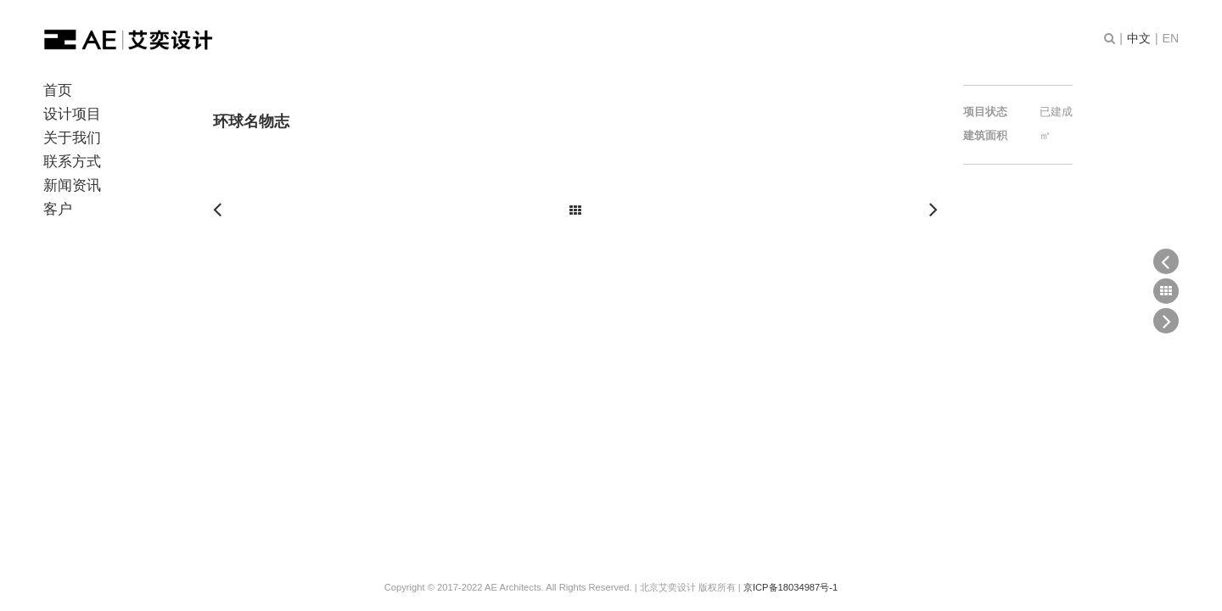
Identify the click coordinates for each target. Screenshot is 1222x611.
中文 (1139, 38)
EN (1171, 38)
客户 (57, 209)
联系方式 (72, 162)
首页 (57, 90)
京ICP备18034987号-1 (790, 587)
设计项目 (72, 114)
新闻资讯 (72, 185)
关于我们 (72, 138)
